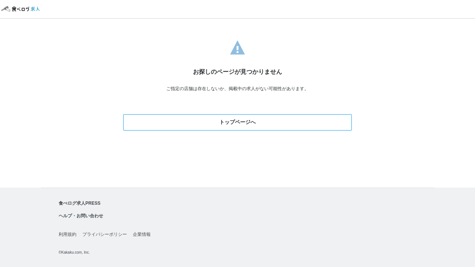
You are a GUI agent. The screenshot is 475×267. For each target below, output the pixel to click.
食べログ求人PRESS (80, 203)
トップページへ (237, 122)
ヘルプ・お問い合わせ (81, 215)
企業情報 (142, 234)
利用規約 (67, 234)
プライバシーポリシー (104, 234)
